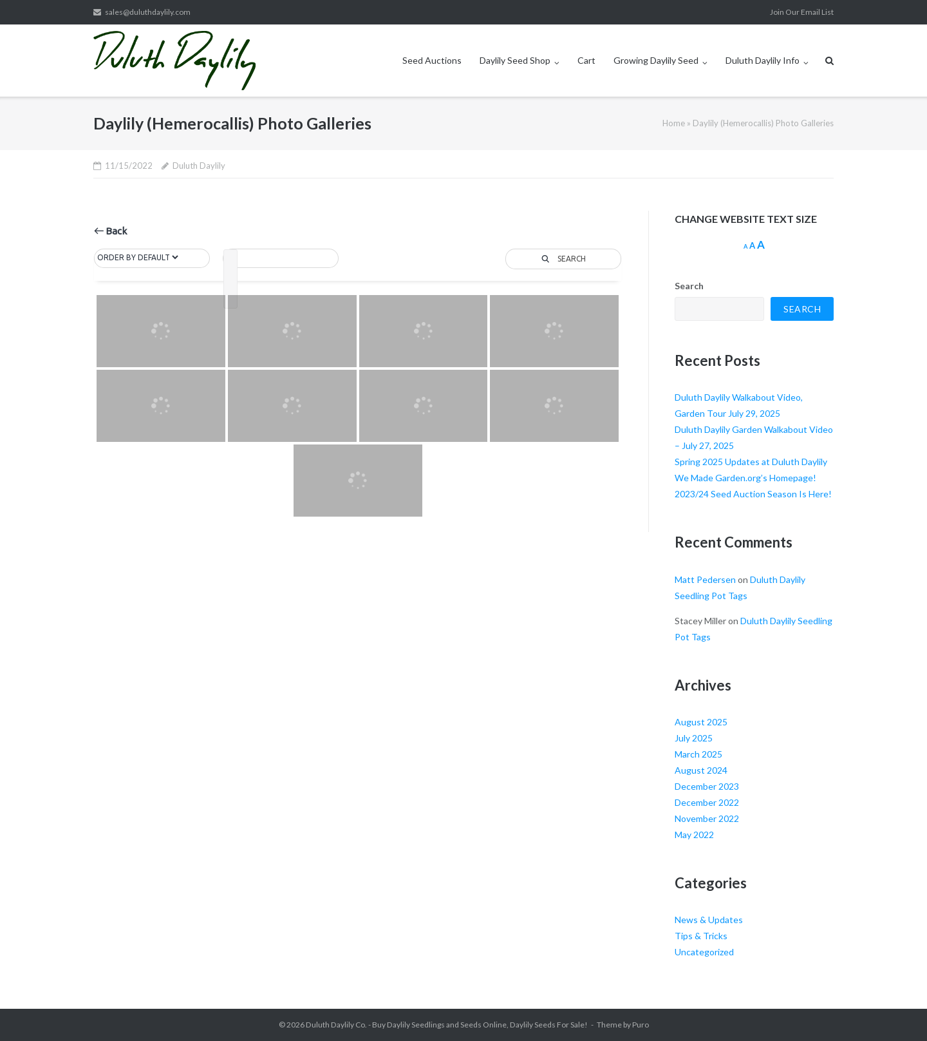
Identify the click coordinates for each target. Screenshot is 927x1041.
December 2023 (707, 786)
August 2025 (701, 721)
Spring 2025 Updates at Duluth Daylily (751, 461)
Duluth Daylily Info (763, 60)
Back (110, 231)
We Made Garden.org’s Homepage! (745, 477)
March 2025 (698, 754)
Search (689, 285)
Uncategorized (704, 951)
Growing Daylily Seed (655, 60)
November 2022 (707, 818)
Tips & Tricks (701, 935)
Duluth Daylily (199, 165)
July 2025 (694, 737)
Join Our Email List (802, 12)
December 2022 (707, 802)
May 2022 (694, 834)
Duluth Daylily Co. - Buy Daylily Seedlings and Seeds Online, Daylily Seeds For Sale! (447, 1024)
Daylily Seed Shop (515, 60)
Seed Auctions (432, 60)
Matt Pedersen (705, 579)
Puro (640, 1024)
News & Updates (709, 919)
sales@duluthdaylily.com (148, 12)
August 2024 (701, 770)
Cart (586, 60)
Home (673, 123)
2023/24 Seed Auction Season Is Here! (753, 493)
